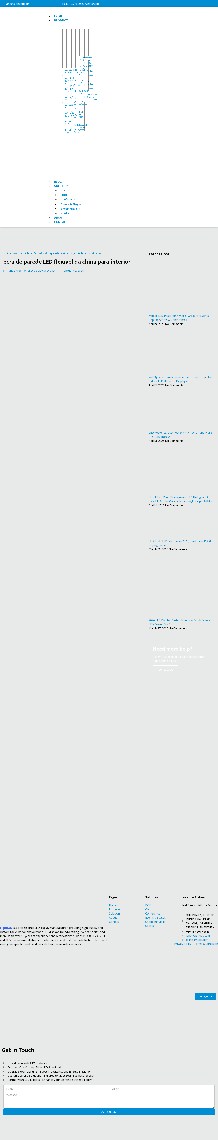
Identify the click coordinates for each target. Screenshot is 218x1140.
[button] (108, 12)
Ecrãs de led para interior (88, 253)
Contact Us (165, 669)
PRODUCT (61, 20)
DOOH (65, 195)
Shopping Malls (70, 209)
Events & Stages (71, 204)
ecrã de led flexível (31, 253)
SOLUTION (61, 186)
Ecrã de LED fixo (11, 253)
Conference (68, 199)
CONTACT (61, 222)
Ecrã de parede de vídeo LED (58, 253)
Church (65, 190)
